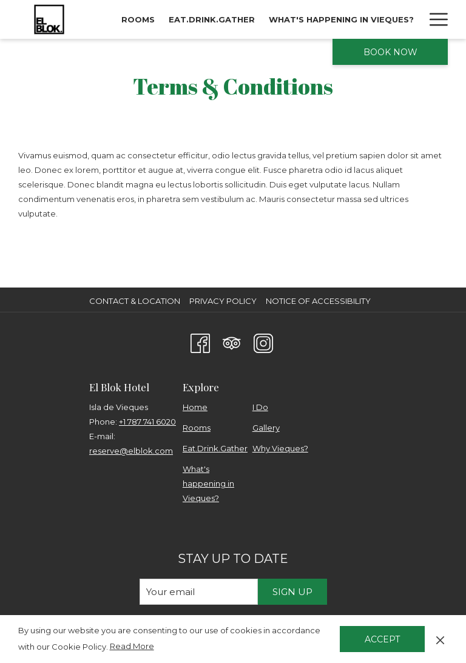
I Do (260, 407)
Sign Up (292, 591)
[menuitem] (138, 19)
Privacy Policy (223, 301)
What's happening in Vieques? (208, 483)
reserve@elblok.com (131, 451)
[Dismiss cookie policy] (440, 639)
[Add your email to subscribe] (199, 592)
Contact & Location (134, 301)
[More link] (434, 19)
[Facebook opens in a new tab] (200, 342)
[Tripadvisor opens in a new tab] (231, 342)
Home (195, 407)
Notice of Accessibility (318, 301)
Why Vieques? (280, 448)
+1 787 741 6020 (147, 421)
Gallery (266, 427)
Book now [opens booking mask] (390, 52)
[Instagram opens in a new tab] (263, 342)
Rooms (197, 427)
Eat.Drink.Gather (215, 448)
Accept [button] (382, 639)
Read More (133, 646)
